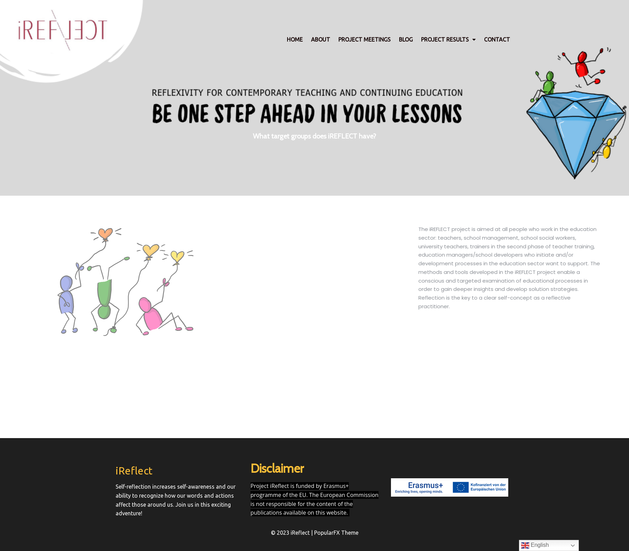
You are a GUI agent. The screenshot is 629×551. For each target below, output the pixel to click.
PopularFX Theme (336, 533)
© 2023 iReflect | (292, 533)
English (535, 545)
